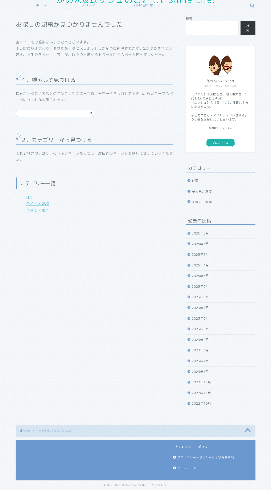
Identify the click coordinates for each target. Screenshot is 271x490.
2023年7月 (200, 308)
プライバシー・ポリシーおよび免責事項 (205, 457)
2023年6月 (200, 318)
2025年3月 (200, 276)
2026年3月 (200, 233)
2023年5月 (200, 329)
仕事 (30, 197)
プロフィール (92, 5)
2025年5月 (200, 254)
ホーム (41, 5)
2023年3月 (200, 350)
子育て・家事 (37, 210)
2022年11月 (201, 393)
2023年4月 (200, 340)
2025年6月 (200, 244)
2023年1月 (200, 371)
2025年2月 (200, 286)
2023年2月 (200, 361)
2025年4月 (200, 265)
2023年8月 (200, 297)
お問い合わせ (142, 5)
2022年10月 (201, 403)
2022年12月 (201, 382)
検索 (189, 18)
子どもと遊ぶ (37, 203)
